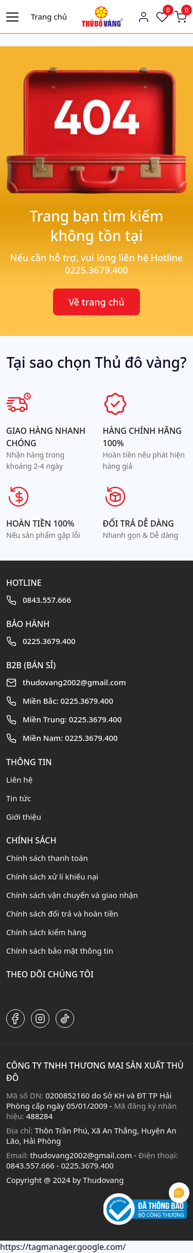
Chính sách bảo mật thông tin (59, 950)
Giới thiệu (23, 816)
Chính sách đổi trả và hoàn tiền (62, 913)
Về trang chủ (96, 302)
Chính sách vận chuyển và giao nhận (72, 895)
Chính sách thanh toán (47, 858)
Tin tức (18, 798)
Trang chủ (49, 16)
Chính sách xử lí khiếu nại (52, 876)
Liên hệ (19, 779)
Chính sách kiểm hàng (46, 932)
